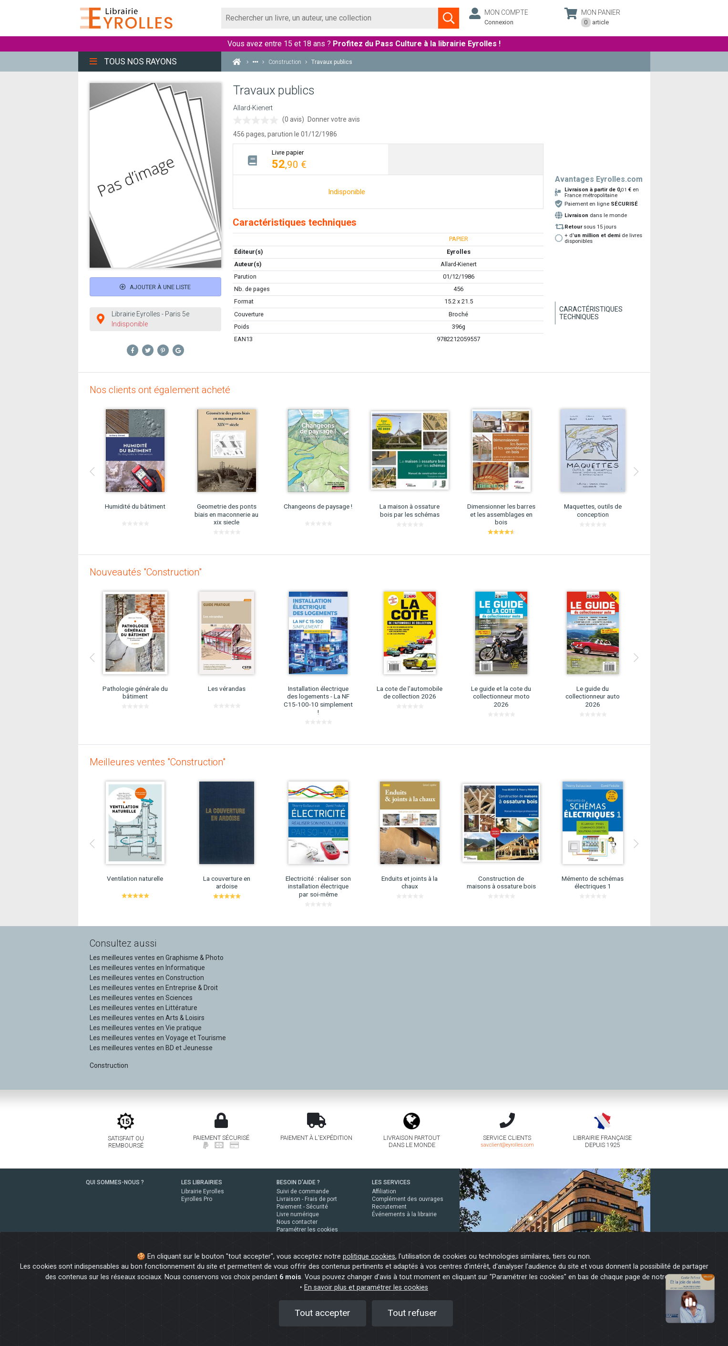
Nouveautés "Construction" (146, 572)
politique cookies (369, 1256)
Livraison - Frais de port (307, 1199)
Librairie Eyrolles (202, 1191)
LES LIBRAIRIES (201, 1182)
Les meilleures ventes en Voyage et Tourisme (158, 1038)
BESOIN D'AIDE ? (298, 1182)
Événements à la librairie (404, 1214)
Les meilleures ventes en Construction (147, 977)
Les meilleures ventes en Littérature (143, 1008)
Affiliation (384, 1191)
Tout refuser (412, 1312)
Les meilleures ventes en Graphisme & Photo (157, 957)
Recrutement (389, 1206)
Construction (109, 1065)
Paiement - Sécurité (302, 1206)
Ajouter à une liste (155, 287)
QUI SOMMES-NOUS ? (115, 1182)
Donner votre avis (334, 119)
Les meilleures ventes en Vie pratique (146, 1028)
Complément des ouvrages (407, 1199)
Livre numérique (298, 1214)
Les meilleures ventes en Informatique (147, 967)
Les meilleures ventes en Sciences (141, 998)
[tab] (310, 159)
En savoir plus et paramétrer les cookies (366, 1287)
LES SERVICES (391, 1182)
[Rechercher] (330, 18)
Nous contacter (297, 1222)
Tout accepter (322, 1312)
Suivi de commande (303, 1191)
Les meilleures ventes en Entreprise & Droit (154, 987)
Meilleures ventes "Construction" (158, 762)
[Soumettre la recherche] (448, 18)
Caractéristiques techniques (591, 313)
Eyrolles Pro (196, 1199)
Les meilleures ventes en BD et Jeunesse (151, 1048)
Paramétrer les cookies (307, 1229)
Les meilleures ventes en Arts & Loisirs (147, 1018)
